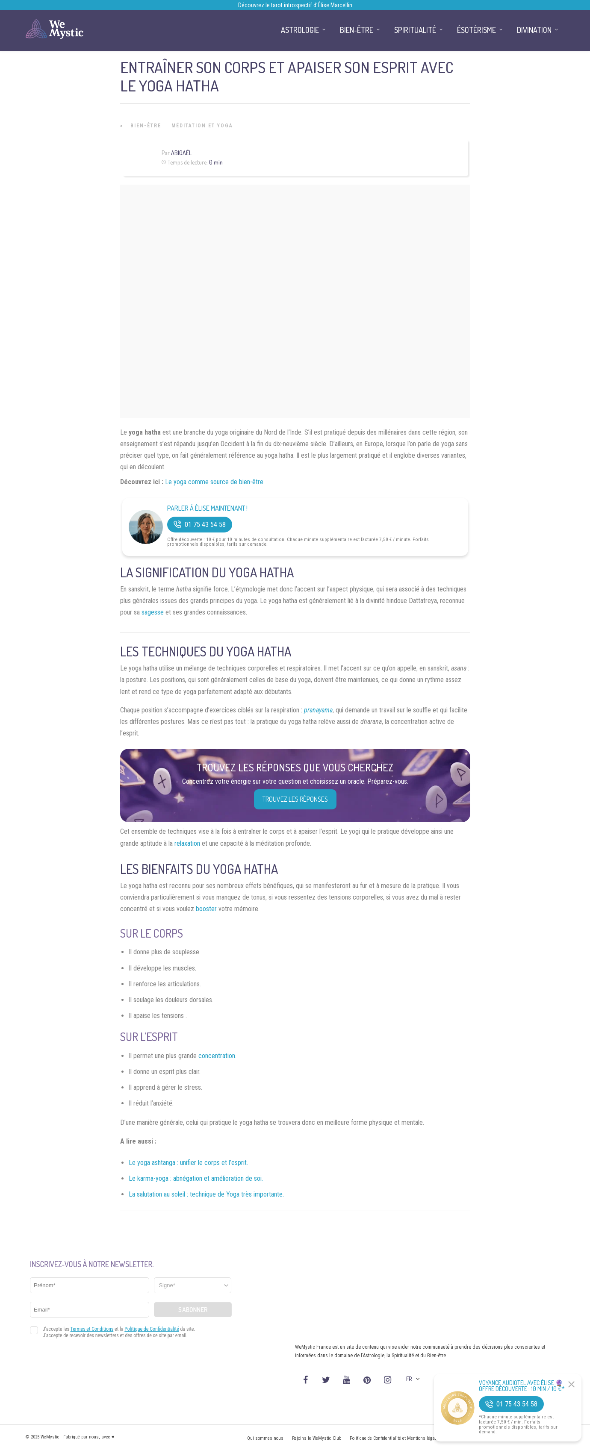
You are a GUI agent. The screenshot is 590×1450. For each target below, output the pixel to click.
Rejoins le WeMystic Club (316, 1438)
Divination (534, 30)
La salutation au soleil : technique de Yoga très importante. (206, 1194)
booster (206, 909)
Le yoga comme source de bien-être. (215, 482)
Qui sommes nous (265, 1438)
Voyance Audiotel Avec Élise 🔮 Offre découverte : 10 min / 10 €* (522, 1386)
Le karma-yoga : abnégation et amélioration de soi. (196, 1178)
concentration (216, 1056)
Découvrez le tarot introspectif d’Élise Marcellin (295, 5)
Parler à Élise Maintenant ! (207, 508)
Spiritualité (415, 30)
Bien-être (145, 126)
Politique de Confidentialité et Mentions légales (395, 1438)
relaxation (187, 843)
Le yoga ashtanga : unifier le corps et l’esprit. (188, 1163)
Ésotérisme (476, 30)
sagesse (153, 612)
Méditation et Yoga (202, 126)
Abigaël (181, 152)
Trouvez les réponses (295, 799)
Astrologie (300, 30)
